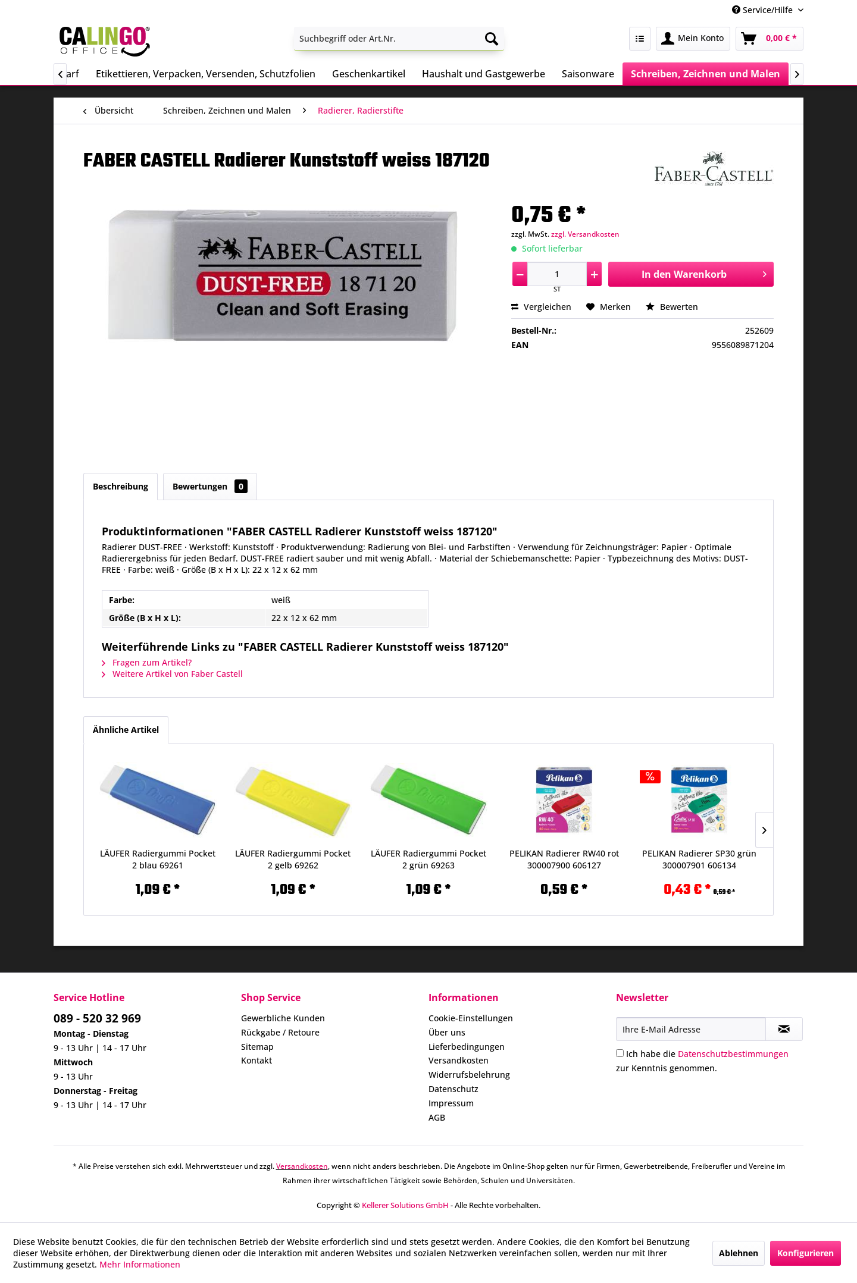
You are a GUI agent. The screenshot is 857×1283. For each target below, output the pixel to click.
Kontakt (256, 1060)
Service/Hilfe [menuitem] (763, 9)
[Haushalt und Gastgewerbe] (483, 73)
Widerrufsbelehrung (469, 1074)
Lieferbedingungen (466, 1046)
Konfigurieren (805, 1253)
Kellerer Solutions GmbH (405, 1205)
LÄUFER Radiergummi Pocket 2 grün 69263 (428, 859)
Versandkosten (458, 1060)
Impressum (451, 1103)
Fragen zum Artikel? (147, 662)
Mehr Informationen (139, 1264)
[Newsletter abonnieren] (784, 1029)
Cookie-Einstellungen (470, 1018)
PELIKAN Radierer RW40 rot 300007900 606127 (564, 859)
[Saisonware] (588, 73)
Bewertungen (210, 486)
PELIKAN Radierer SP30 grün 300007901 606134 (699, 859)
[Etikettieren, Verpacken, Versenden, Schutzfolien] (205, 73)
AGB (436, 1117)
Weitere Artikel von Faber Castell (172, 673)
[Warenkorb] (769, 39)
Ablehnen (738, 1253)
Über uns (446, 1032)
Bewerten (672, 306)
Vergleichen (541, 306)
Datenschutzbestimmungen (733, 1053)
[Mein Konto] (693, 39)
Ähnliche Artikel (126, 729)
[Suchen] (491, 39)
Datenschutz (453, 1088)
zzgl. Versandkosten (585, 234)
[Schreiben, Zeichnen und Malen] (706, 73)
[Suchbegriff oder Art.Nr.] (399, 39)
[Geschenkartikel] (369, 73)
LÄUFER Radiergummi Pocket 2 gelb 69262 (293, 859)
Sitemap (257, 1046)
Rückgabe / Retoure (280, 1032)
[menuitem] (399, 39)
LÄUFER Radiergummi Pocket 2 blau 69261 (157, 859)
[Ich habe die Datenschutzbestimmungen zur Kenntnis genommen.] (620, 1053)
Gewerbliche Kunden (283, 1018)
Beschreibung (120, 486)
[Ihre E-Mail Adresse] (691, 1029)
